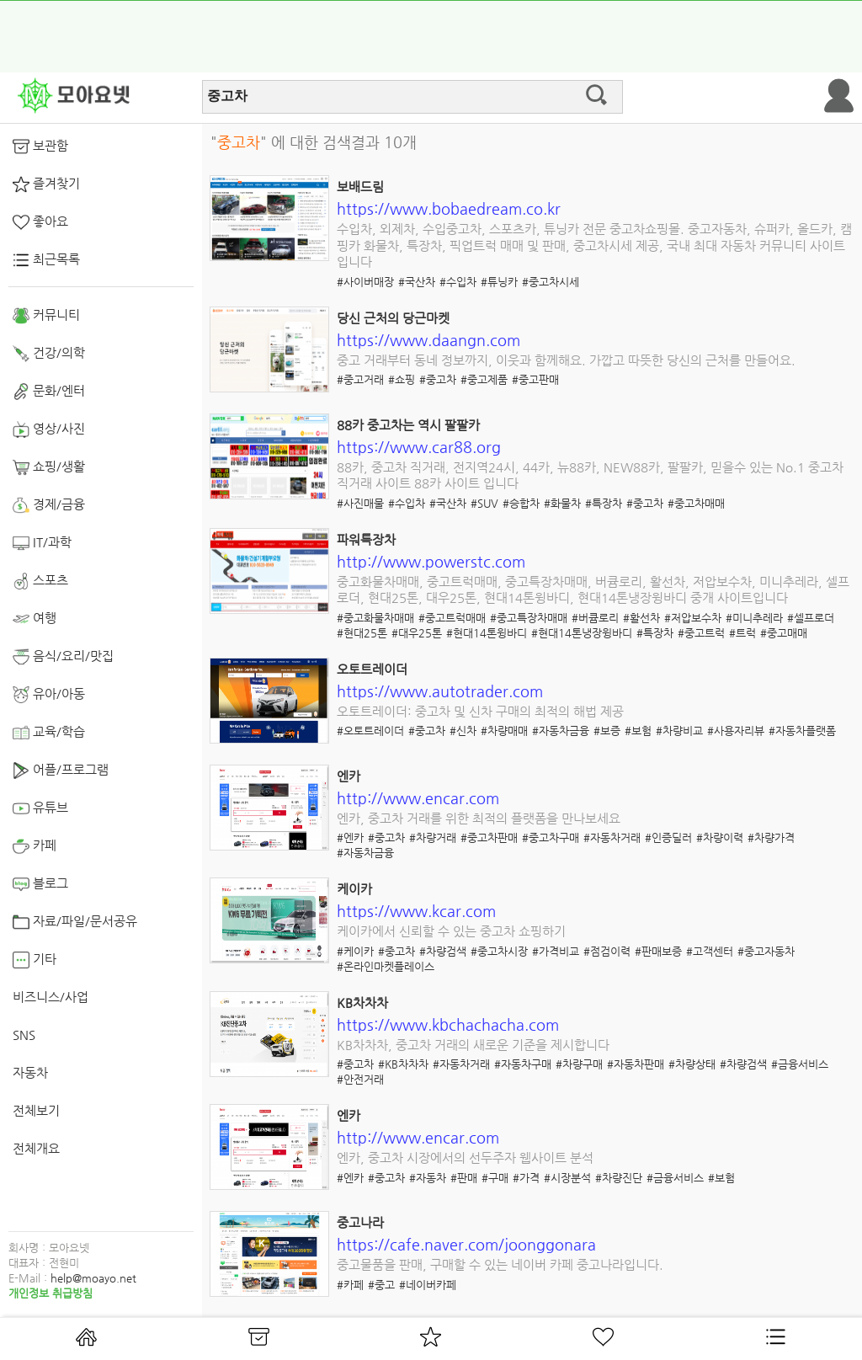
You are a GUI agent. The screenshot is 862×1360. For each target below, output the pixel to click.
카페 (34, 846)
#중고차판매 (489, 837)
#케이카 (355, 951)
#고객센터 (709, 951)
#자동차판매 (635, 1064)
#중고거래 (360, 379)
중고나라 (360, 1222)
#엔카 (350, 837)
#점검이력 (607, 951)
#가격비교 (555, 951)
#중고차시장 (499, 951)
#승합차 (521, 503)
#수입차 (457, 281)
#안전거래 (360, 1079)
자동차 (30, 1072)
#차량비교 (679, 730)
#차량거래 (432, 837)
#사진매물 (360, 503)
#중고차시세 (550, 281)
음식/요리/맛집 (63, 656)
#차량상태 (692, 1064)
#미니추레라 (754, 617)
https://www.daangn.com (428, 340)
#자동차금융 (560, 730)
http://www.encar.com (418, 798)
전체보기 (36, 1110)
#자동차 (427, 1177)
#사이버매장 (365, 281)
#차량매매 (504, 730)
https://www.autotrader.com (440, 691)
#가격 (526, 1177)
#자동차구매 (522, 1064)
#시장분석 (567, 1177)
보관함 (40, 146)
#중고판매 (535, 379)
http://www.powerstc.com (431, 561)
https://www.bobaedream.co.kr (449, 208)
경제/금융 (49, 505)
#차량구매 (579, 1064)
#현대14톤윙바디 (486, 633)
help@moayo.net (93, 1278)
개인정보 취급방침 (50, 1293)
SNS (24, 1034)
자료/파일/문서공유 (75, 922)
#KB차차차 (403, 1064)
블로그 (40, 884)
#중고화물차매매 (375, 617)
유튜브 (40, 808)
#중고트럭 (701, 633)
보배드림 (360, 186)
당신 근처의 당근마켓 (393, 318)
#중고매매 (783, 633)
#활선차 (641, 617)
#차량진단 (618, 1177)
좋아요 (40, 222)
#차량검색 (442, 951)
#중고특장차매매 (528, 617)
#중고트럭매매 (452, 617)
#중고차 (437, 379)
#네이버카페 (427, 1284)
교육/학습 (49, 732)
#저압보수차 (692, 617)
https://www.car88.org (419, 447)
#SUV (484, 503)
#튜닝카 (499, 281)
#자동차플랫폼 (802, 730)
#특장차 (603, 503)
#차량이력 (719, 837)
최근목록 (46, 260)
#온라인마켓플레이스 (385, 966)
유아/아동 (49, 694)
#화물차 (562, 503)
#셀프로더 (810, 617)
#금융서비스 (799, 1064)
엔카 (348, 776)
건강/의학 (49, 353)
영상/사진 (49, 429)
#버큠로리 (595, 617)
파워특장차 (366, 539)
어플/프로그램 (61, 770)
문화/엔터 (49, 391)
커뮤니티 (46, 315)
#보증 (606, 730)
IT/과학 (42, 543)
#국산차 (416, 281)
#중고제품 (484, 379)
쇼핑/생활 (49, 467)
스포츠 (40, 581)
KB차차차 (362, 1002)
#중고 (381, 1284)
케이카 (354, 889)
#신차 (463, 730)
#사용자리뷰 (735, 730)
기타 (34, 960)
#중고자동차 (766, 951)
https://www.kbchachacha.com (448, 1024)
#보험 (638, 730)
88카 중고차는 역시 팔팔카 (408, 425)
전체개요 (36, 1148)
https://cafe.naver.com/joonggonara (466, 1244)
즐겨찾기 (46, 184)
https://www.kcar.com (416, 911)
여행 (34, 619)
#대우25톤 (416, 633)
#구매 (495, 1177)
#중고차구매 (550, 837)
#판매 (463, 1177)
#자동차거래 (612, 837)
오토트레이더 (372, 669)
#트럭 (742, 633)
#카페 (350, 1284)
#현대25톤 (362, 633)
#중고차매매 (696, 503)
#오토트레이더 (370, 730)
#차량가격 (771, 837)
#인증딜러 (668, 837)
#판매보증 (658, 951)
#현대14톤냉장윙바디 (581, 633)
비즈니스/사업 (50, 996)
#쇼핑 (401, 379)
